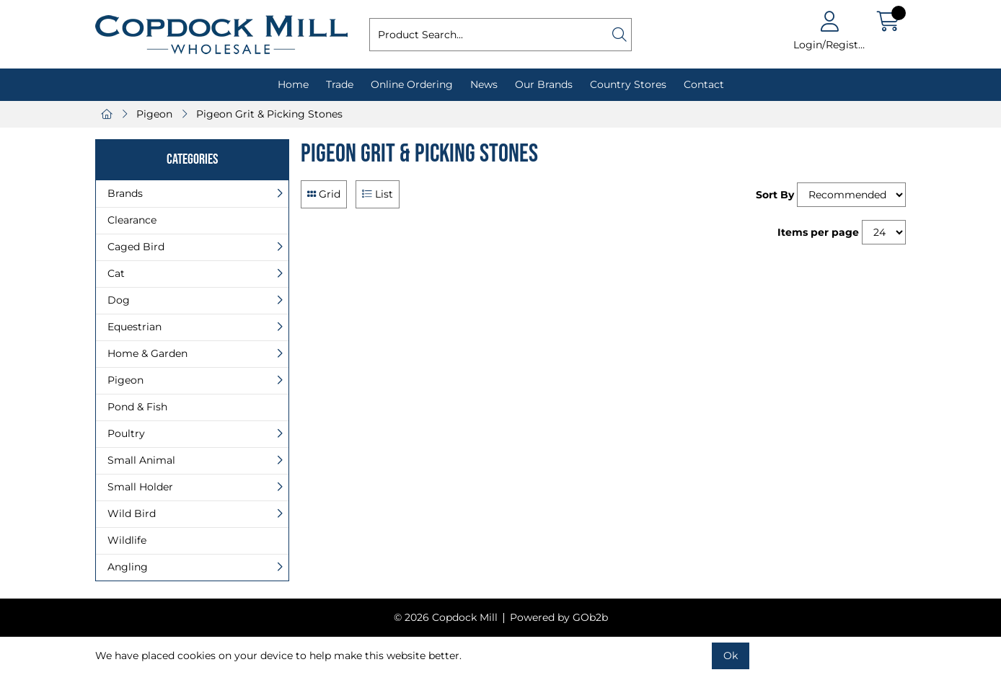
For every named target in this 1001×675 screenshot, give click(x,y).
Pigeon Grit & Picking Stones (269, 113)
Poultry (126, 433)
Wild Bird (131, 513)
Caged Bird (135, 246)
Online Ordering (412, 84)
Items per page (818, 232)
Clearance (131, 219)
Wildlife (126, 540)
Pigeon (154, 113)
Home (293, 84)
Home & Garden (147, 353)
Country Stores (628, 84)
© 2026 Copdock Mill (446, 617)
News (484, 84)
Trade (339, 84)
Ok (730, 655)
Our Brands (544, 84)
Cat (116, 273)
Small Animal (141, 460)
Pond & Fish (137, 406)
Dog (118, 300)
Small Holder (140, 486)
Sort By (775, 194)
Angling (127, 566)
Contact (704, 84)
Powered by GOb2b (559, 617)
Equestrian (134, 326)
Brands (125, 193)
